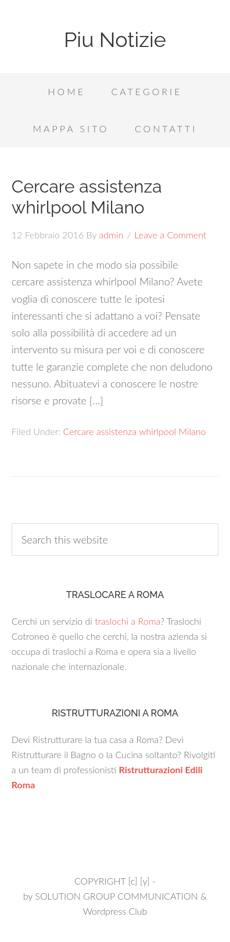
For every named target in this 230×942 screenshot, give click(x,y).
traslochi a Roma (127, 620)
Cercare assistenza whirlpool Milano (87, 197)
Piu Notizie (115, 39)
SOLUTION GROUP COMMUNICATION (116, 895)
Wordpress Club (115, 910)
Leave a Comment (171, 234)
